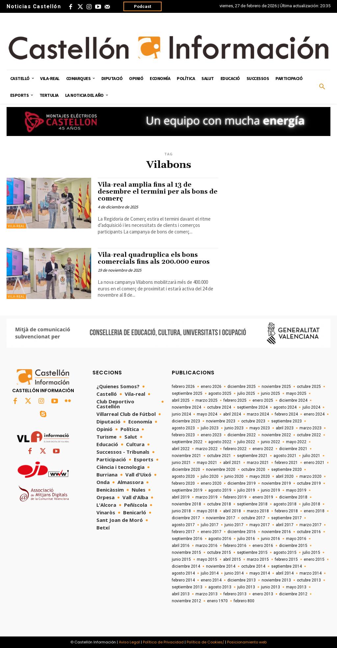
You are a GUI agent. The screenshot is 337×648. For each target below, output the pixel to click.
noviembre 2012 (186, 601)
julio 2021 (311, 456)
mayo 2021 (207, 463)
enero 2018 (314, 511)
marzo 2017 (310, 525)
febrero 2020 (183, 483)
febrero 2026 (183, 387)
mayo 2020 (259, 476)
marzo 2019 (206, 497)
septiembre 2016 (187, 539)
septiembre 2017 (286, 518)
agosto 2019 (219, 490)
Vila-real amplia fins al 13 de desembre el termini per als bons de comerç (158, 191)
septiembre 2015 (252, 552)
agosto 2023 (183, 428)
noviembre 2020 (220, 470)
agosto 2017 (183, 525)
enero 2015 (314, 559)
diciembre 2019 (241, 483)
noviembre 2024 (186, 407)
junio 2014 (234, 573)
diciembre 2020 (186, 470)
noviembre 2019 (276, 483)
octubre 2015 (219, 552)
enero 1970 (217, 601)
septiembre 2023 (286, 421)
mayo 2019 (296, 490)
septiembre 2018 (252, 504)
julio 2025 (246, 393)
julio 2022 (246, 442)
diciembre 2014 (186, 566)
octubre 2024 (219, 407)
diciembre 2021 (293, 449)
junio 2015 (181, 559)
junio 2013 (270, 587)
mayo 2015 (207, 559)
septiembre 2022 (187, 442)
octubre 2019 (309, 483)
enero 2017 (211, 532)
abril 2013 (181, 594)
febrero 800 (244, 601)
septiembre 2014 (286, 566)
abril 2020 (285, 476)
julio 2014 (210, 573)
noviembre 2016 (276, 532)
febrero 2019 (234, 497)
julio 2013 (246, 587)
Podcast (142, 6)
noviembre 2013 (276, 580)
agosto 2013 (219, 587)
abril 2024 (232, 414)
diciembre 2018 (293, 497)
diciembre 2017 (186, 518)
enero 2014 (211, 580)
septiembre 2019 (187, 490)
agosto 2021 (285, 456)
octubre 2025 (309, 387)
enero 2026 (211, 387)
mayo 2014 (259, 573)
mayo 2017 (259, 525)
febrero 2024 (286, 414)
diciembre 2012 (293, 594)
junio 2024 (181, 414)
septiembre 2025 (187, 393)
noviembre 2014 (220, 566)
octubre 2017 (253, 518)
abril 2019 (181, 497)
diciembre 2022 (241, 435)
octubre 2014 (253, 566)
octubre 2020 (253, 470)
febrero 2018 (286, 511)
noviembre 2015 (186, 552)
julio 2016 (246, 539)
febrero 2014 (183, 580)
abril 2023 (285, 428)
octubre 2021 (219, 456)
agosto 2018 (285, 504)
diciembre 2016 (241, 532)
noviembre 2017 (220, 518)
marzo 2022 (206, 449)
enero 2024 (314, 414)
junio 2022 (270, 442)
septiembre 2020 (286, 470)
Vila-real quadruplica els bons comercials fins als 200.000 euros (154, 258)
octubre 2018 (219, 504)
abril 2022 (181, 449)
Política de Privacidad (163, 642)
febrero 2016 (234, 546)
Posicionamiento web (247, 642)
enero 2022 (262, 449)
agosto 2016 (219, 539)
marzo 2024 (258, 414)
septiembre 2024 (252, 407)
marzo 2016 (206, 546)
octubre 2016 (309, 532)
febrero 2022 (234, 449)
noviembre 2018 (186, 504)
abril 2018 (232, 511)
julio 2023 (210, 428)
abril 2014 (285, 573)
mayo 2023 (259, 428)
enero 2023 (211, 435)
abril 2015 (232, 559)
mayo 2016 (296, 539)
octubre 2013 (309, 580)
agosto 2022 (219, 442)
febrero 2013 (234, 594)
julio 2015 (311, 552)
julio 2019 (246, 490)
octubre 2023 (253, 421)
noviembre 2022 (276, 435)
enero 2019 (262, 497)
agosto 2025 (219, 393)
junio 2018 (181, 511)
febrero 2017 (183, 532)
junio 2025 (270, 393)
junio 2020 (234, 476)
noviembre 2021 (186, 456)
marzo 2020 (310, 476)
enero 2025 (262, 400)
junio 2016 (270, 539)
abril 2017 (285, 525)
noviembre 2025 (276, 387)
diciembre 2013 (241, 580)
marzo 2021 (258, 463)
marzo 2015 (258, 559)
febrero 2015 (286, 559)
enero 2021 (314, 463)
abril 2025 (181, 400)
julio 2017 (210, 525)
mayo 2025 (296, 393)
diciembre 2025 (241, 387)
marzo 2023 (310, 428)
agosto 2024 (285, 407)
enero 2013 (262, 594)
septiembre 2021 (252, 456)
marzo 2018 (258, 511)
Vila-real (16, 226)
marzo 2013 (206, 594)
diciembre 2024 (293, 400)
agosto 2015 (285, 552)
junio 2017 (234, 525)
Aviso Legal (129, 642)
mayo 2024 (207, 414)
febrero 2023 (183, 435)
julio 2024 (311, 407)
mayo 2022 (296, 442)
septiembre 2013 (187, 587)
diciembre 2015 (293, 546)
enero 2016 (262, 546)
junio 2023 (234, 428)
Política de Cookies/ (205, 642)
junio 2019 (270, 490)
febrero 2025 (234, 400)
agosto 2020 (183, 476)
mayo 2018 (207, 511)
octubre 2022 (309, 435)
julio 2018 (311, 504)
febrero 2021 (286, 463)
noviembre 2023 (220, 421)
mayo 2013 (296, 587)
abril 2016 (181, 546)
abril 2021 (232, 463)
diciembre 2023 (186, 421)
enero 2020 (211, 483)
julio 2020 (210, 476)
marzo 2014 (310, 573)
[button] (322, 87)
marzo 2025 (206, 400)
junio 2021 (181, 463)
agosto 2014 (183, 573)
